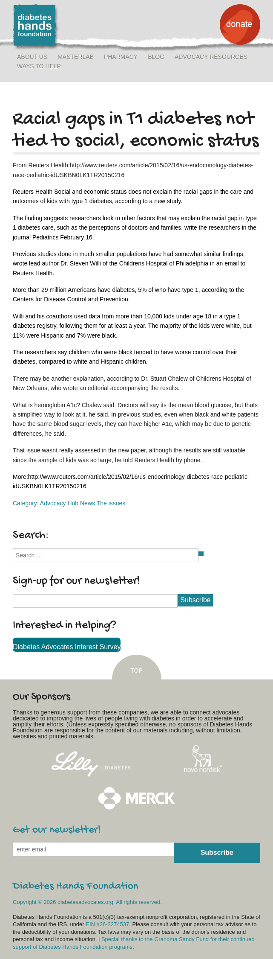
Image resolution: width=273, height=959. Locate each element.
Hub (72, 503)
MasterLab (75, 56)
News (87, 503)
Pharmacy (121, 56)
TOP (136, 670)
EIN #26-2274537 (107, 924)
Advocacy (53, 503)
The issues (111, 503)
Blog (156, 56)
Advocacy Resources (211, 56)
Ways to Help (39, 66)
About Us (32, 56)
